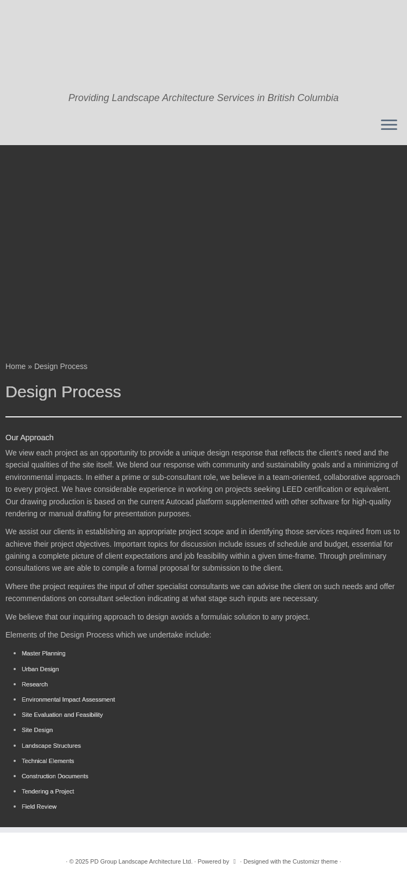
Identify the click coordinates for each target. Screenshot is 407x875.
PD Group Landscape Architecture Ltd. (141, 861)
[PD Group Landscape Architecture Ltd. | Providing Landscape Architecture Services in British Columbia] (203, 46)
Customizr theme (314, 861)
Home (15, 366)
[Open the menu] (389, 125)
